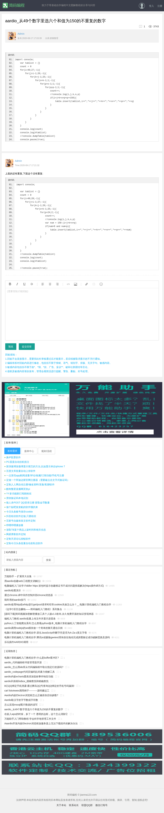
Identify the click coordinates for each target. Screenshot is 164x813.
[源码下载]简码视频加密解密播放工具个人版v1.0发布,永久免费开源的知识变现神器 (49, 613)
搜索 (48, 560)
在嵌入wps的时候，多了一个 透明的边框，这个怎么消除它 (36, 714)
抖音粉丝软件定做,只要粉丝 (20, 516)
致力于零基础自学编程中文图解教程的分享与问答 (68, 5)
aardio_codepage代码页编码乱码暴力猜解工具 (29, 671)
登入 (151, 6)
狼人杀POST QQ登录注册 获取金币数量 (27, 502)
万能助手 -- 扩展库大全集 (18, 576)
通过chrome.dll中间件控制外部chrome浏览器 (28, 595)
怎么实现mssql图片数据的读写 (21, 704)
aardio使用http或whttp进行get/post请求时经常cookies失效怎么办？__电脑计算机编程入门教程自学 (57, 604)
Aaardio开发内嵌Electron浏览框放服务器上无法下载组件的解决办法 (41, 723)
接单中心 (29, 451)
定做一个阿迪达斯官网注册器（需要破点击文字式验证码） (36, 480)
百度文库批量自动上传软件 (19, 471)
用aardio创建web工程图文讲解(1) (22, 581)
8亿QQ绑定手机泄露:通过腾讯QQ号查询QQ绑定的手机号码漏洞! (39, 685)
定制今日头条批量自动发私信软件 (23, 543)
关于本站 (61, 805)
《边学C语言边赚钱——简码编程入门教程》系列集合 (33, 609)
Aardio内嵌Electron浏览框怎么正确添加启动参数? (31, 695)
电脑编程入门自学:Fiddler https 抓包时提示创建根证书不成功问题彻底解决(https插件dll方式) (54, 585)
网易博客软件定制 (15, 534)
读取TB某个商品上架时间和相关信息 (25, 529)
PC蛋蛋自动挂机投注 (16, 462)
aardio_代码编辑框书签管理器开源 (23, 662)
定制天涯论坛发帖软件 (17, 538)
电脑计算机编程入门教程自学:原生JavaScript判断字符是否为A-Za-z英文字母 (45, 632)
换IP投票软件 (12, 457)
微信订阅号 (101, 805)
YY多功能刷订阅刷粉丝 (17, 493)
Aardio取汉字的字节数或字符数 (21, 700)
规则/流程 (46, 451)
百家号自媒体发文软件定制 (19, 520)
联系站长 (74, 805)
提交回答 (27, 346)
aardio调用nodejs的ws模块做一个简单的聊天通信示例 (33, 628)
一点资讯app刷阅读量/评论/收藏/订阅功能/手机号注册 (34, 475)
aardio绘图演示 (12, 590)
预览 (10, 346)
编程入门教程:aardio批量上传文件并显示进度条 (30, 618)
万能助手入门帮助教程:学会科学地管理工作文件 (30, 718)
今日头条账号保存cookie (18, 511)
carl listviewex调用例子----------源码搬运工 (26, 690)
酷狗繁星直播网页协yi (17, 489)
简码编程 (13, 5)
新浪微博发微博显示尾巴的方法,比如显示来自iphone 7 (34, 466)
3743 (152, 26)
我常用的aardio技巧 (15, 599)
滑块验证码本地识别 (16, 498)
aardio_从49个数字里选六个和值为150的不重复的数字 (33, 709)
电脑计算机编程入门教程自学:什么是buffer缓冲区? (31, 657)
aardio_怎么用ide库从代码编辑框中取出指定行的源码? (33, 667)
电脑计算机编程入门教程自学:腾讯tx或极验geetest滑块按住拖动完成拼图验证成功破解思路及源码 (57, 637)
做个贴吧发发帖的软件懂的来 (21, 507)
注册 (159, 6)
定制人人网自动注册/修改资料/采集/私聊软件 (29, 484)
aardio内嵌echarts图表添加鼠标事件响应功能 (28, 676)
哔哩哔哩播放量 (13, 525)
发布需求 (12, 451)
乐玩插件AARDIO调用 (16, 642)
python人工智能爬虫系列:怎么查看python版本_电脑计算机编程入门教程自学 (45, 623)
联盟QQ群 (87, 805)
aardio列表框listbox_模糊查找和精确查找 (26, 681)
